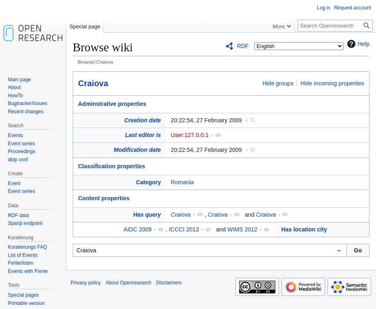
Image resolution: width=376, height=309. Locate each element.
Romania (182, 182)
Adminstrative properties (112, 104)
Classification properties (111, 166)
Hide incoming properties (332, 83)
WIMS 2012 (242, 229)
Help (357, 44)
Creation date (142, 120)
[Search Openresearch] (335, 26)
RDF (243, 46)
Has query (147, 214)
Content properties (103, 198)
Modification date (137, 149)
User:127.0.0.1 (190, 135)
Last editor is (143, 135)
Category (148, 182)
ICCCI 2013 (184, 229)
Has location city (304, 229)
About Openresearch (128, 283)
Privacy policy (86, 283)
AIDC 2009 (138, 229)
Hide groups (278, 83)
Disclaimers (169, 283)
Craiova (93, 83)
